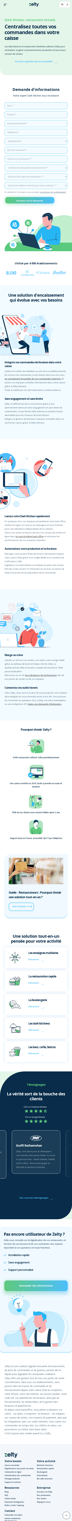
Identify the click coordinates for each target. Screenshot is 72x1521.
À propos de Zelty (44, 1492)
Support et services (13, 1482)
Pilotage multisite (12, 1479)
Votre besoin (13, 1461)
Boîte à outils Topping (14, 1505)
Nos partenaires (44, 1495)
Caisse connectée (12, 1465)
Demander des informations (36, 1285)
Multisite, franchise (45, 1465)
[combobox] (64, 4)
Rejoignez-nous (44, 1502)
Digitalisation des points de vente (19, 1468)
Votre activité (46, 1461)
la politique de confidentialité (53, 192)
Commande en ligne (13, 1472)
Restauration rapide (45, 1468)
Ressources (12, 1487)
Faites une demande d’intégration (44, 704)
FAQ (6, 1495)
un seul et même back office (29, 536)
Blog (7, 1492)
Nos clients (41, 1498)
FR (62, 4)
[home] (33, 4)
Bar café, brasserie (44, 1479)
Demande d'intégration (14, 1502)
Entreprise (44, 1487)
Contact (10, 1511)
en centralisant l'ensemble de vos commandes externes (33, 378)
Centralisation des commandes (18, 1475)
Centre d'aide (10, 1498)
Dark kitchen (42, 1475)
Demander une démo (13, 1515)
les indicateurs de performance (41, 675)
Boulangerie (42, 1472)
